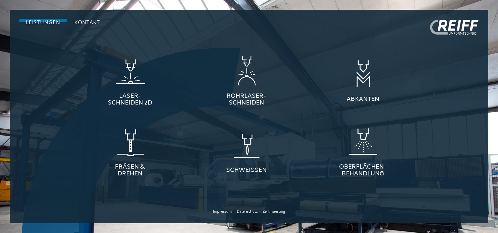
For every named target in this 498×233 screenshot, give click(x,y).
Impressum (222, 211)
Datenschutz (247, 211)
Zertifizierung (274, 211)
